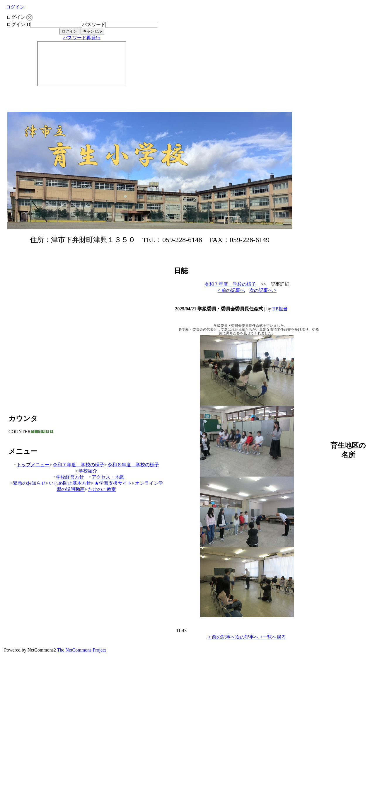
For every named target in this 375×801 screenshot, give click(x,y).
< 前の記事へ (231, 290)
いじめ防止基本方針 (68, 483)
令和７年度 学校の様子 (77, 464)
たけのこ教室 (100, 489)
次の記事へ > (263, 290)
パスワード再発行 (81, 37)
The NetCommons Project (81, 649)
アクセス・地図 (106, 477)
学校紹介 (86, 470)
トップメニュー (31, 464)
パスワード (93, 24)
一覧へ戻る (274, 637)
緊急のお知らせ (28, 483)
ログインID (18, 24)
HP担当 (279, 308)
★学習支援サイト (111, 483)
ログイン (15, 6)
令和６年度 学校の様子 (131, 464)
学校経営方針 (68, 477)
